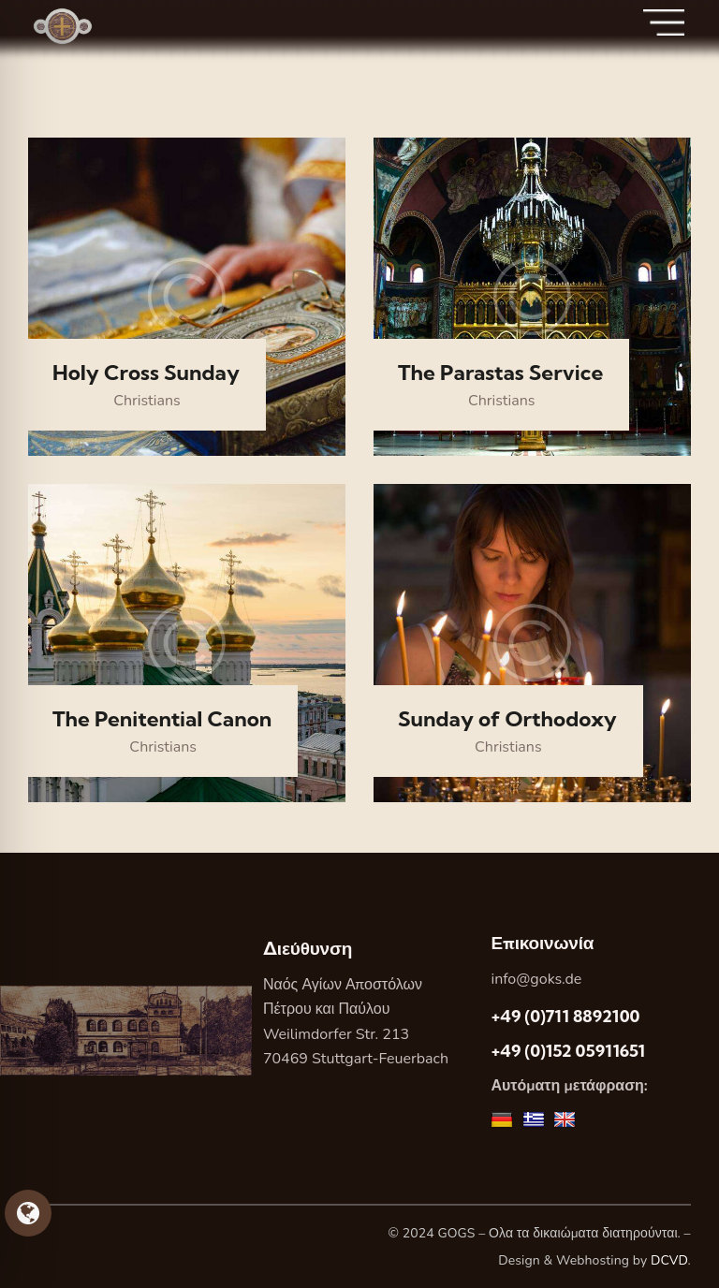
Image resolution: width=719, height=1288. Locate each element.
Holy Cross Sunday (146, 373)
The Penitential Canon (161, 719)
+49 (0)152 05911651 (568, 1050)
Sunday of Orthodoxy (507, 719)
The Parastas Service (500, 373)
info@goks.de (536, 979)
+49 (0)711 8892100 (565, 1016)
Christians (147, 400)
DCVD (669, 1260)
